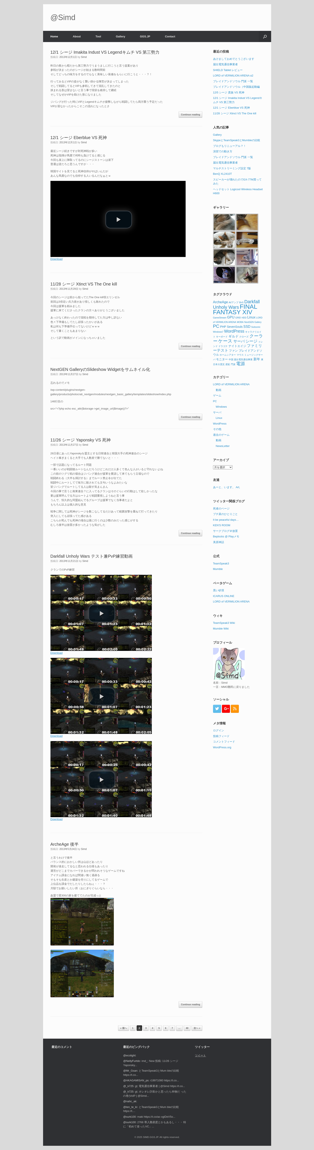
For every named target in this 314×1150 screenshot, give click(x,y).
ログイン (218, 730)
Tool (98, 36)
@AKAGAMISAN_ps (135, 1080)
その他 (217, 429)
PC (215, 401)
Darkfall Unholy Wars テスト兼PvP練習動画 (91, 556)
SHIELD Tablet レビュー (228, 70)
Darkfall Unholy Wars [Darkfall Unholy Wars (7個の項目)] (236, 304)
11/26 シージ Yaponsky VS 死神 (80, 440)
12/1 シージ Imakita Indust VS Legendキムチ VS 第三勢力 (105, 52)
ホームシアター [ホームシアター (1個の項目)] (228, 355)
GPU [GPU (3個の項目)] (231, 317)
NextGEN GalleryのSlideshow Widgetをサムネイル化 (100, 369)
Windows (221, 406)
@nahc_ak (129, 1101)
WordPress (220, 423)
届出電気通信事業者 (225, 64)
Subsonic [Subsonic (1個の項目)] (255, 327)
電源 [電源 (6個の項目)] (240, 363)
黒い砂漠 (218, 590)
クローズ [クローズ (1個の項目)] (244, 336)
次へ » (197, 1028)
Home (54, 36)
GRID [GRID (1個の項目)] (238, 317)
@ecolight (129, 1055)
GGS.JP (145, 36)
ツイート (200, 1055)
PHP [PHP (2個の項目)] (223, 326)
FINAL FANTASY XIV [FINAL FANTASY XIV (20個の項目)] (235, 309)
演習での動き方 (222, 151)
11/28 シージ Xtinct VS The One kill (83, 284)
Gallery (120, 36)
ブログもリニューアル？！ (229, 146)
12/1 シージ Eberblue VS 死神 (78, 137)
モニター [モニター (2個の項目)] (222, 359)
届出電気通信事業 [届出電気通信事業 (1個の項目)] (243, 359)
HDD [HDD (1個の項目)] (244, 317)
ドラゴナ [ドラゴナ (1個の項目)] (223, 346)
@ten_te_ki (130, 1107)
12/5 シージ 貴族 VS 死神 (228, 92)
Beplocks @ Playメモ (226, 536)
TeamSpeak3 (221, 563)
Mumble (218, 569)
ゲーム (217, 395)
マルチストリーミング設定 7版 (232, 168)
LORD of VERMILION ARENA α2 (233, 75)
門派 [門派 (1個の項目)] (233, 364)
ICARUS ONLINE (223, 596)
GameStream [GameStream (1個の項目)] (219, 317)
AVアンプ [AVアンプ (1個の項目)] (233, 302)
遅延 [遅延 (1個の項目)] (227, 364)
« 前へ (123, 1028)
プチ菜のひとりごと (225, 514)
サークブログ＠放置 (225, 531)
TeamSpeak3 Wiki (224, 622)
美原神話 (218, 542)
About (77, 36)
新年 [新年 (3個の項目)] (256, 359)
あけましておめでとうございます (233, 58)
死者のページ (221, 508)
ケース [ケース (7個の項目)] (225, 341)
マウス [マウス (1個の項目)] (240, 355)
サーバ (217, 412)
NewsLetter (223, 446)
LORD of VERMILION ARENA (231, 384)
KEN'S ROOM (221, 525)
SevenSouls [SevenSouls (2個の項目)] (235, 326)
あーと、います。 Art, (226, 487)
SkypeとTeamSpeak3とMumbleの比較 (236, 140)
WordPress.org (222, 747)
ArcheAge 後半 (64, 844)
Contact (170, 36)
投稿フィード (221, 736)
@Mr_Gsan (130, 1070)
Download (56, 259)
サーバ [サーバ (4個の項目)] (239, 341)
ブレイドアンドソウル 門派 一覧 (233, 81)
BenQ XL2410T (222, 173)
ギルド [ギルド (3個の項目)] (233, 336)
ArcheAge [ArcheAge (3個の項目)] (220, 302)
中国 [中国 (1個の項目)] (231, 359)
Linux (219, 417)
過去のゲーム (221, 434)
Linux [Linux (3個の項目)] (251, 317)
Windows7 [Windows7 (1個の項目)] (218, 332)
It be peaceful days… (226, 519)
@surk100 (129, 1116)
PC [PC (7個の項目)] (216, 326)
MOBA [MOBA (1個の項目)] (240, 322)
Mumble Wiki (221, 628)
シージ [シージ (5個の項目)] (251, 341)
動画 (218, 390)
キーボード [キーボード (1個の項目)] (222, 336)
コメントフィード (224, 741)
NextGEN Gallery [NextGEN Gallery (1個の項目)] (253, 322)
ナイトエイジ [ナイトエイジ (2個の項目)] (237, 346)
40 (187, 1028)
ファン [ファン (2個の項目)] (233, 350)
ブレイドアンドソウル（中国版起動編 (236, 86)
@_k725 (128, 1086)
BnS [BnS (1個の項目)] (241, 302)
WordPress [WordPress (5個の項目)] (234, 331)
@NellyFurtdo (131, 1061)
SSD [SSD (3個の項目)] (246, 326)
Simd (84, 57)
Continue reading (190, 114)
